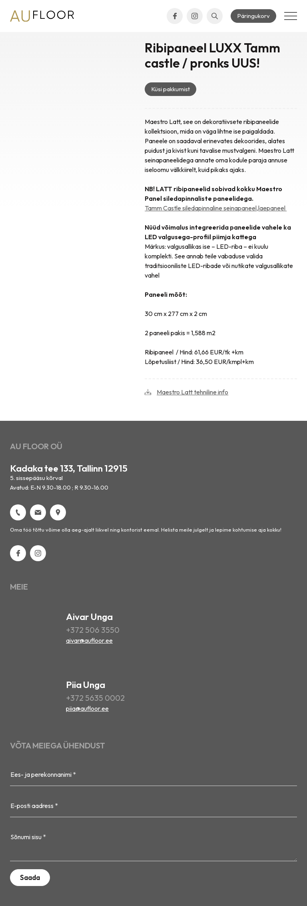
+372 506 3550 (93, 630)
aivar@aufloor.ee (89, 640)
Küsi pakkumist (170, 89)
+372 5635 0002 (95, 698)
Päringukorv (253, 16)
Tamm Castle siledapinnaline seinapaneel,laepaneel (216, 208)
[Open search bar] (215, 16)
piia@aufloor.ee (87, 708)
